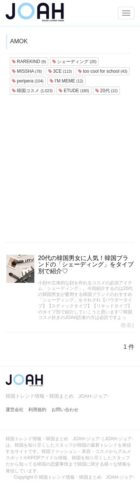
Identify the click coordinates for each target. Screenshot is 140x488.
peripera (28, 81)
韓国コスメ (32, 90)
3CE (60, 71)
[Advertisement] (70, 168)
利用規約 (37, 409)
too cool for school (102, 71)
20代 (106, 90)
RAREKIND (29, 61)
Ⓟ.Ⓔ (126, 325)
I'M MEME (66, 81)
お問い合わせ (65, 409)
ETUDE (74, 90)
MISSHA (27, 71)
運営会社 (15, 409)
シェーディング (74, 61)
